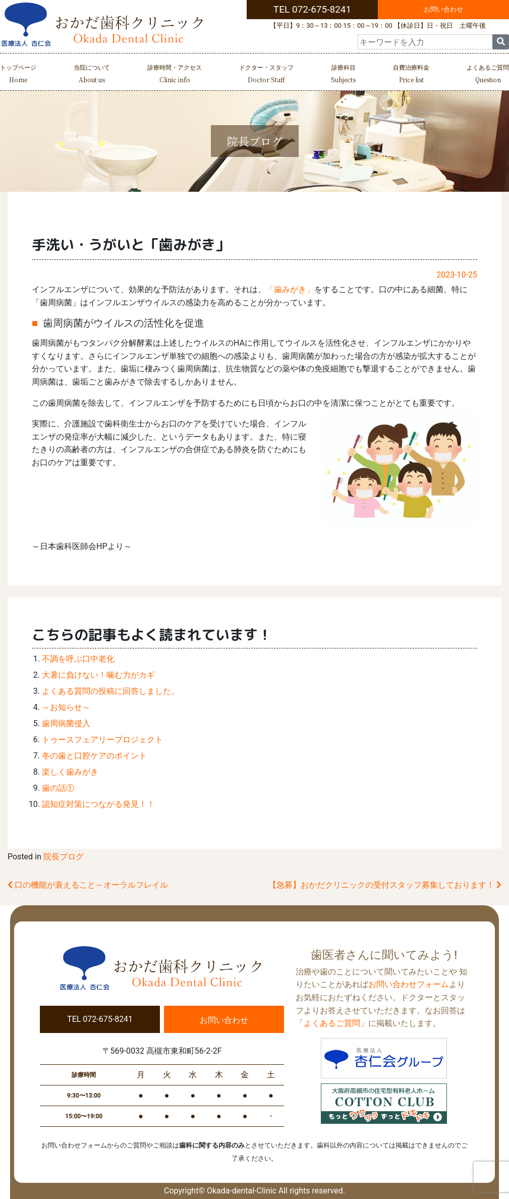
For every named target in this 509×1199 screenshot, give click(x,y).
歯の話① (58, 788)
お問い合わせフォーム (408, 984)
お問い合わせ (443, 9)
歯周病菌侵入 (66, 723)
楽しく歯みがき (70, 772)
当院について (92, 75)
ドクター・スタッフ (266, 75)
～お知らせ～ (66, 707)
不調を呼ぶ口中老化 (78, 659)
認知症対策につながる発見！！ (98, 804)
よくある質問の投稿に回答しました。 (110, 691)
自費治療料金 (411, 75)
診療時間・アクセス (174, 75)
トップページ (18, 75)
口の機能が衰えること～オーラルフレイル (88, 885)
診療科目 (343, 75)
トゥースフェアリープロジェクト (102, 739)
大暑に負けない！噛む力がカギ (98, 675)
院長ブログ (63, 856)
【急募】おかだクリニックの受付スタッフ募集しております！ (384, 885)
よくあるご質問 (488, 75)
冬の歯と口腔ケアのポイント (94, 755)
